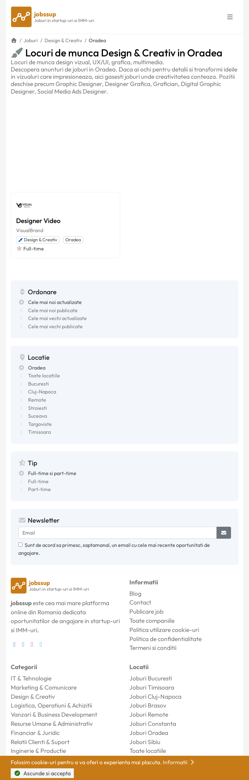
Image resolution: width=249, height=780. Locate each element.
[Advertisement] (124, 142)
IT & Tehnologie (31, 678)
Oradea (73, 240)
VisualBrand (29, 230)
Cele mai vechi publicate (55, 326)
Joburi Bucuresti (150, 678)
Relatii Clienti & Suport (40, 742)
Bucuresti (38, 384)
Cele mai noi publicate (53, 310)
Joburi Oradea (148, 733)
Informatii (179, 762)
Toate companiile (152, 620)
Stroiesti (37, 408)
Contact (140, 602)
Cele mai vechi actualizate (57, 318)
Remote (37, 400)
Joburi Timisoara (151, 687)
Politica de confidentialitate (165, 639)
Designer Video (38, 220)
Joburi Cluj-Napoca (155, 696)
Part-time (39, 489)
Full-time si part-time (52, 473)
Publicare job (146, 611)
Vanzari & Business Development (54, 714)
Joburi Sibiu (144, 742)
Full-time (38, 481)
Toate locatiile (44, 375)
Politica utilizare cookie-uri (164, 630)
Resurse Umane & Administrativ (52, 723)
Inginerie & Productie (38, 750)
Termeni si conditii (152, 647)
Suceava (37, 416)
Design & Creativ (37, 240)
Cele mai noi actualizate (55, 302)
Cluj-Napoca (42, 391)
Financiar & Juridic (35, 733)
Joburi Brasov (147, 705)
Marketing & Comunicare (44, 687)
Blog (135, 593)
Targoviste (40, 424)
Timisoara (39, 432)
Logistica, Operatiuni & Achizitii (51, 705)
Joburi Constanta (152, 723)
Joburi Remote (148, 714)
